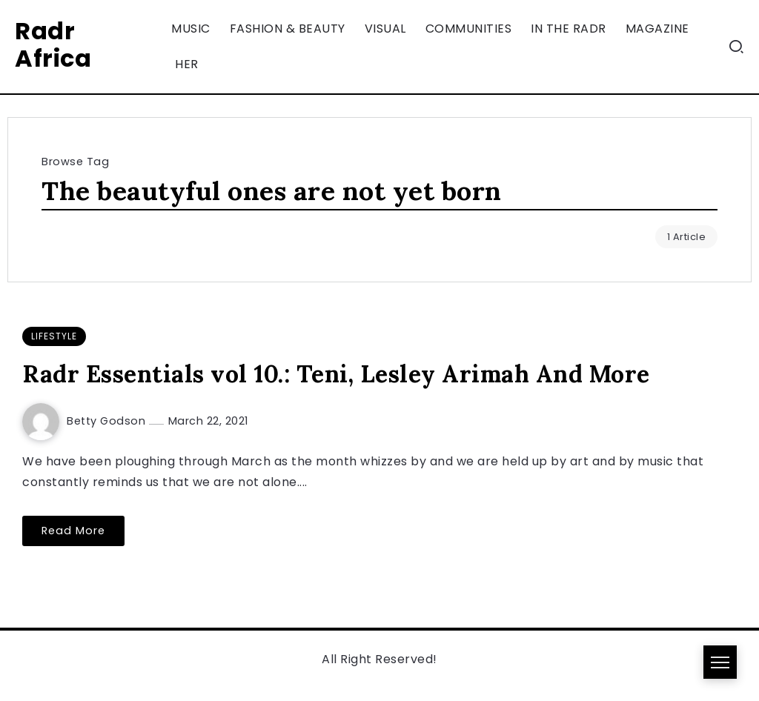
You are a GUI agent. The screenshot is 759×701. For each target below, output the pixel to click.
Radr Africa (53, 44)
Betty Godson (108, 420)
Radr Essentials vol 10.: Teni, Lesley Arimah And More (336, 374)
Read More (73, 530)
